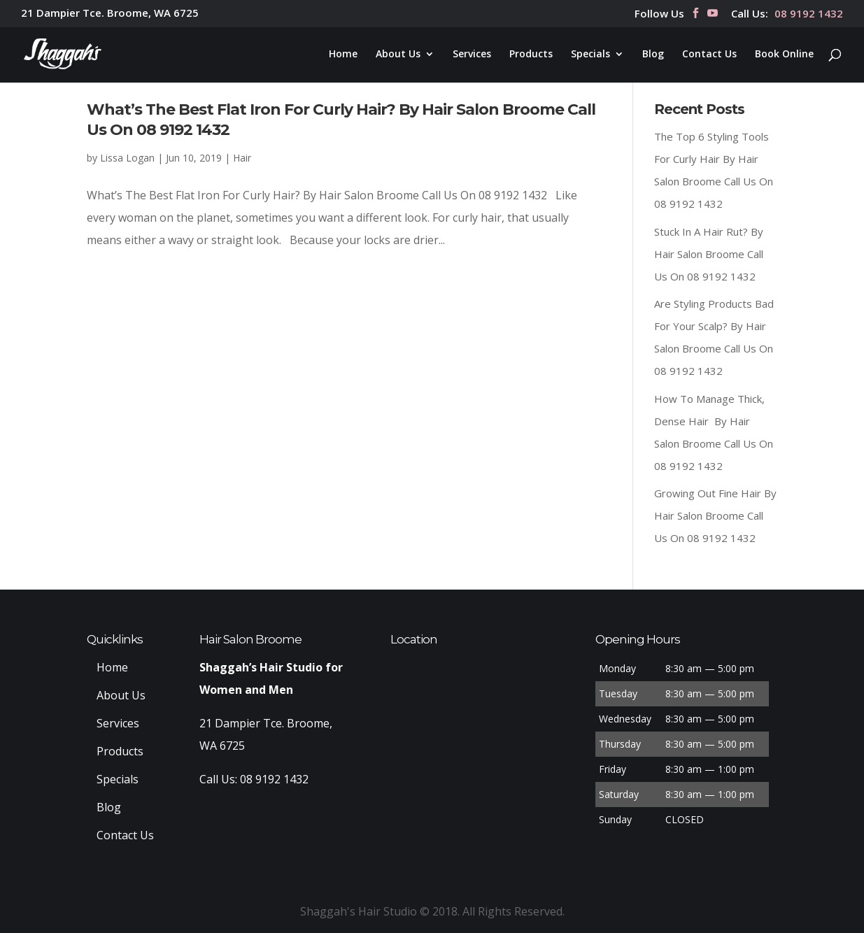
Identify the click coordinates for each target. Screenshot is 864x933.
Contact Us (709, 54)
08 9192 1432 (808, 14)
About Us (398, 54)
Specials (590, 54)
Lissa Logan (127, 157)
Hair (242, 157)
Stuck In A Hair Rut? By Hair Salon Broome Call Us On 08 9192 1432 (708, 254)
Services (472, 54)
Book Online (784, 54)
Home (343, 54)
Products (531, 54)
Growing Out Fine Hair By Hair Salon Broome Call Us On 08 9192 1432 (715, 515)
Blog (653, 54)
